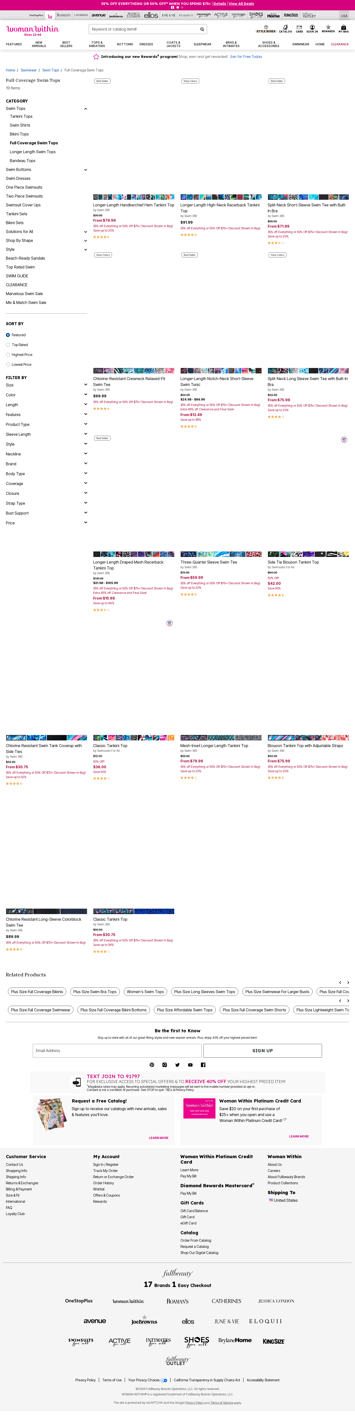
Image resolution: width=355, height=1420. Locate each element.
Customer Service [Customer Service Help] (26, 1156)
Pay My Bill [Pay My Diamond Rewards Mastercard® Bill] (188, 1193)
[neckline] (46, 454)
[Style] (85, 249)
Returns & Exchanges (22, 1183)
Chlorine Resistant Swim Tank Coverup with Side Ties (46, 751)
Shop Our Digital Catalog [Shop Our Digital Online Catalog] (199, 1253)
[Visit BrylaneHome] (235, 1342)
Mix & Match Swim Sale (26, 302)
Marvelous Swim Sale (24, 293)
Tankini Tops (21, 116)
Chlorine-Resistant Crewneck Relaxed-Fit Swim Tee (134, 384)
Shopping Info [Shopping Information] (16, 1171)
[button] (312, 29)
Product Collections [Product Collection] (283, 1183)
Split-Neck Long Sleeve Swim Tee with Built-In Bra (308, 384)
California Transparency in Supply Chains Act (207, 1380)
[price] (46, 523)
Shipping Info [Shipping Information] (16, 1177)
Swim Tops (50, 70)
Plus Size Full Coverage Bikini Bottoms (114, 1009)
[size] (46, 385)
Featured (19, 335)
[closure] (46, 493)
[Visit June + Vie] (226, 1321)
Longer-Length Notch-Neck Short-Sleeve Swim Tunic (221, 384)
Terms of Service (222, 1402)
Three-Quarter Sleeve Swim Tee (221, 564)
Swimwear (29, 70)
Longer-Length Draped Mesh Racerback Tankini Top (134, 567)
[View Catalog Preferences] (159, 1138)
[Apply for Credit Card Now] (316, 1137)
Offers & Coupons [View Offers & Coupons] (106, 1195)
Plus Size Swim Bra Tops (95, 991)
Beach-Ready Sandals (25, 258)
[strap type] (46, 503)
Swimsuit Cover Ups (23, 204)
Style (10, 249)
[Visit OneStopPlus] (78, 1300)
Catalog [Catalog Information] (189, 1233)
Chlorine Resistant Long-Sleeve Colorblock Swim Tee (46, 925)
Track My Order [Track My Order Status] (105, 1171)
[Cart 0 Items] (344, 29)
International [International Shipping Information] (15, 1201)
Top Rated (20, 345)
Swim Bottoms (18, 169)
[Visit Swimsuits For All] (81, 1342)
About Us (275, 1164)
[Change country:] (271, 1200)
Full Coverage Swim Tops (34, 142)
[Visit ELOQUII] (265, 1320)
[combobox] (148, 29)
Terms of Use (112, 1380)
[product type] (46, 424)
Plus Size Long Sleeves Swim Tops (204, 991)
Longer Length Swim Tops (33, 151)
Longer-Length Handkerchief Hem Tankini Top (134, 207)
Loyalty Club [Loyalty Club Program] (15, 1214)
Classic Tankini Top (134, 748)
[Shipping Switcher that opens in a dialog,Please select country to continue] (344, 15)
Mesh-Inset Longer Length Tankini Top (221, 748)
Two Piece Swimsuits (24, 196)
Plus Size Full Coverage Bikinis (37, 991)
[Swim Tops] (85, 108)
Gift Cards (192, 1203)
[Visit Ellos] (188, 1320)
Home (10, 70)
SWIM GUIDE (17, 275)
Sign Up (262, 1050)
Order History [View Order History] (103, 1183)
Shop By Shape (19, 240)
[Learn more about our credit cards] (299, 1136)
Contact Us (14, 1164)
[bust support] (46, 513)
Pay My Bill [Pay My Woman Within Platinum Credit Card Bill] (188, 1176)
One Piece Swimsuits (24, 187)
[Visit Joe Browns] (144, 1320)
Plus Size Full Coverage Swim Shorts (254, 1009)
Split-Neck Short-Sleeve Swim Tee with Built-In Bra (308, 210)
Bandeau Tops (23, 160)
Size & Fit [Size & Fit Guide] (12, 1195)
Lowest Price (21, 364)
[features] (46, 415)
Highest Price (22, 354)
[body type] (46, 474)
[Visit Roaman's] (177, 1300)
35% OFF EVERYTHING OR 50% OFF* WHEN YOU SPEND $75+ (156, 3)
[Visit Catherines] (227, 1300)
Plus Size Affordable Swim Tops (185, 1009)
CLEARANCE (16, 284)
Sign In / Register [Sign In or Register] (106, 1164)
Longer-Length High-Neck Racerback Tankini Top (221, 210)
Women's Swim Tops (145, 991)
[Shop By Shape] (85, 240)
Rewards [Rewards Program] (100, 1201)
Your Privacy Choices (148, 1380)
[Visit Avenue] (95, 1321)
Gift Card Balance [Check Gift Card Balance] (194, 1211)
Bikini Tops (19, 134)
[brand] (46, 464)
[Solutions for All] (85, 231)
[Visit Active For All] (119, 1342)
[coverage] (46, 483)
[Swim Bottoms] (85, 169)
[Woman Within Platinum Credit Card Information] (216, 1159)
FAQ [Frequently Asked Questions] (9, 1207)
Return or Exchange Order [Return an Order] (113, 1177)
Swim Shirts (20, 125)
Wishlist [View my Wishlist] (99, 1189)
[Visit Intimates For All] (158, 1342)
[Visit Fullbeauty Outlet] (177, 1361)
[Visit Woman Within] (128, 1300)
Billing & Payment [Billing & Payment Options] (19, 1189)
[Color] (46, 395)
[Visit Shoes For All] (196, 1342)
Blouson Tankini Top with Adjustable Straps (308, 748)
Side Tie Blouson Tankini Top (308, 564)
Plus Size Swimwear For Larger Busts (277, 991)
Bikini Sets (15, 222)
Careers (274, 1171)
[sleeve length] (46, 434)
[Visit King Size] (274, 1342)
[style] (46, 444)
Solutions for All (19, 231)
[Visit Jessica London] (276, 1300)
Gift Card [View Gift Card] (187, 1217)
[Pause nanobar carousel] (173, 7)
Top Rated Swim (20, 267)
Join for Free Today (246, 56)
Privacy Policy (85, 1380)
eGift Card (188, 1223)
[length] (46, 405)
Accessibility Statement (263, 1380)
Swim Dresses (18, 178)
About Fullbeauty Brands (286, 1177)
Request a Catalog (194, 1246)
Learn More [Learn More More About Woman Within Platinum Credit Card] (189, 1170)
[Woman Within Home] (32, 30)
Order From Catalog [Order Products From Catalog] (195, 1240)
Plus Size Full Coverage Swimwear (40, 1009)
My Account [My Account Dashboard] (106, 1156)
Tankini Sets (16, 213)
